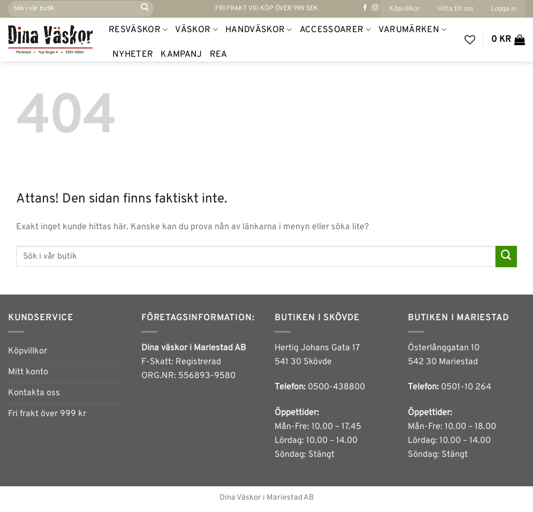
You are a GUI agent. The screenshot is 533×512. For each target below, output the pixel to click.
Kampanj (181, 54)
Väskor (196, 30)
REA (218, 54)
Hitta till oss (455, 8)
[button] (503, 9)
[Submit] (144, 9)
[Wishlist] (470, 39)
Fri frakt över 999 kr (47, 414)
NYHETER (132, 54)
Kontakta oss (34, 393)
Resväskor (138, 30)
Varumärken (412, 30)
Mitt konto (28, 372)
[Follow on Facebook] (365, 8)
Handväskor (258, 30)
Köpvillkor (404, 8)
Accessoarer (335, 30)
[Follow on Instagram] (375, 8)
